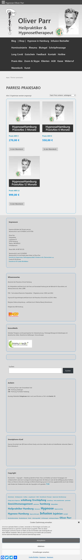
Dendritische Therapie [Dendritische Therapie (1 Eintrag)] (46, 497)
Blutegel (43, 47)
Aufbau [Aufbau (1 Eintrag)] (25, 497)
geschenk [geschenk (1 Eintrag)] (67, 501)
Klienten (45, 60)
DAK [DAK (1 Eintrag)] (37, 497)
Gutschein (30, 54)
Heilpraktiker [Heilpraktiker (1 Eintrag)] (54, 504)
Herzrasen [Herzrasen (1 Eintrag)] (37, 509)
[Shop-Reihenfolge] (63, 95)
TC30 (47, 484)
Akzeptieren (41, 540)
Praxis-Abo (16, 60)
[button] (79, 522)
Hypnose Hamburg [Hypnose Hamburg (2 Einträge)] (18, 514)
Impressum (43, 557)
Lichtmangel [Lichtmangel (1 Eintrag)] (44, 518)
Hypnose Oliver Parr (15, 2)
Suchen (11, 367)
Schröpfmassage (57, 47)
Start (7, 77)
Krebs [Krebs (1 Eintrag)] (29, 518)
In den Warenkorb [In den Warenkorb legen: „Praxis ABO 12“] (17, 204)
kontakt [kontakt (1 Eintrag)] (66, 514)
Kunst (27, 67)
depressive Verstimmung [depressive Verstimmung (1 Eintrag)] (59, 497)
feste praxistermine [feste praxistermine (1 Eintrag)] (59, 501)
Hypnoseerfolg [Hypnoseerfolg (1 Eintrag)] (59, 509)
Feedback (41, 54)
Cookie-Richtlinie (33, 557)
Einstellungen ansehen (41, 552)
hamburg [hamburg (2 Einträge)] (45, 504)
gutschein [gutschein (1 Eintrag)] (36, 504)
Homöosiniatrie (19, 47)
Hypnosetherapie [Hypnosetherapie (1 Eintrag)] (34, 514)
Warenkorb (17, 67)
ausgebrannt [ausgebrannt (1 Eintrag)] (31, 497)
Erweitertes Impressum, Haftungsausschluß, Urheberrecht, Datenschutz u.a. (31, 258)
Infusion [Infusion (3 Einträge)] (46, 514)
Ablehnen (41, 546)
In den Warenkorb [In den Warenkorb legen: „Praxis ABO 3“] (17, 149)
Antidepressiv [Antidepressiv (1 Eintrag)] (19, 497)
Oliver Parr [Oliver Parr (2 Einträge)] (65, 518)
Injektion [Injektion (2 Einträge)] (58, 514)
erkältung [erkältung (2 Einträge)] (26, 500)
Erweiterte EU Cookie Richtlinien (18, 262)
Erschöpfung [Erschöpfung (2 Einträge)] (39, 500)
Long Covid (17, 54)
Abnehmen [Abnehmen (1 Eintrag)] (11, 497)
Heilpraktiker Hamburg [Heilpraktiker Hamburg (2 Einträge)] (21, 508)
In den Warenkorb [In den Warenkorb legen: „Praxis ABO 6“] (50, 149)
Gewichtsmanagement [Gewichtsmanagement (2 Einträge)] (20, 504)
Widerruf (69, 60)
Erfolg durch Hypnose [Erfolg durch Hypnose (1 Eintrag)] (14, 501)
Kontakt (52, 54)
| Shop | (22, 40)
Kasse (60, 60)
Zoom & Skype (32, 60)
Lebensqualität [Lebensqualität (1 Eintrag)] (36, 518)
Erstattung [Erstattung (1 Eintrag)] (50, 501)
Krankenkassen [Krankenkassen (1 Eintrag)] (23, 518)
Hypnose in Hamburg (38, 40)
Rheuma (33, 47)
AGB (53, 60)
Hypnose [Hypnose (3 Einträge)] (47, 508)
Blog (13, 40)
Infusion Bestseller (60, 40)
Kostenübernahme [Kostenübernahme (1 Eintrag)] (13, 518)
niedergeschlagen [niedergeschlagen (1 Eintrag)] (54, 518)
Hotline (61, 54)
